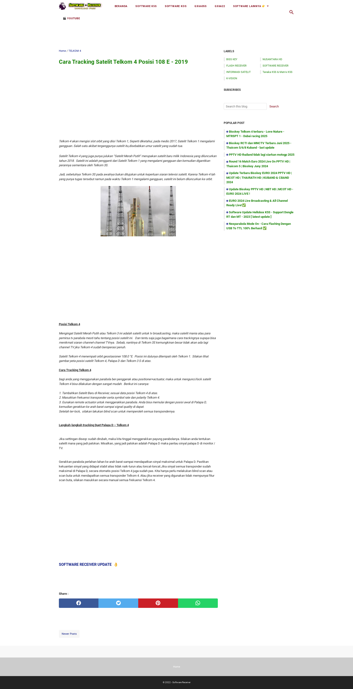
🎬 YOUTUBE (71, 18)
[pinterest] (158, 603)
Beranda (121, 6)
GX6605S (201, 6)
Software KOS (176, 6)
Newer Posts (69, 633)
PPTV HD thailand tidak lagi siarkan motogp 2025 (261, 154)
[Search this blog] (291, 12)
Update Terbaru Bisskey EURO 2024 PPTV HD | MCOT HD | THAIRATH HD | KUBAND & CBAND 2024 (259, 177)
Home (176, 666)
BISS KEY (231, 59)
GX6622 (220, 6)
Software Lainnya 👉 (249, 6)
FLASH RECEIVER (236, 65)
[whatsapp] (198, 603)
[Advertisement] (176, 29)
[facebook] (79, 603)
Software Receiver (181, 682)
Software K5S (146, 6)
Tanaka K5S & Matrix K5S (277, 72)
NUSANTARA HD (272, 59)
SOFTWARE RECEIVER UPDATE (85, 564)
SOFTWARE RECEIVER (275, 65)
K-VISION (231, 78)
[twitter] (118, 603)
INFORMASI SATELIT (238, 72)
